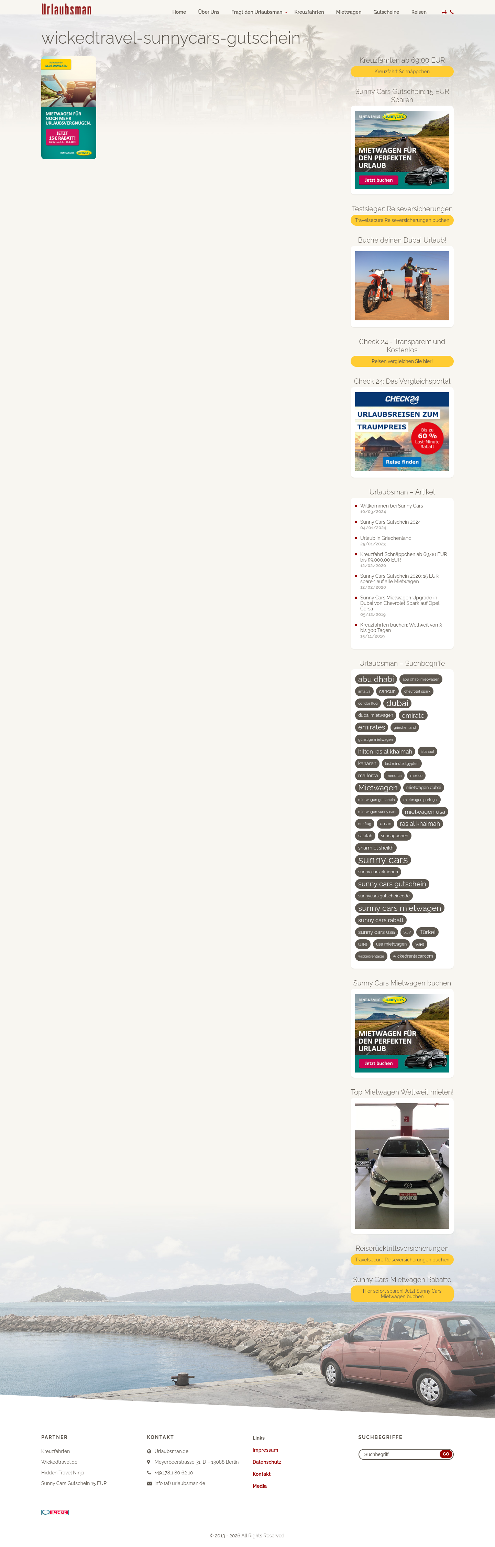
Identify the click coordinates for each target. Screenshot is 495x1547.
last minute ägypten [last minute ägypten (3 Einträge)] (402, 763)
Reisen (419, 12)
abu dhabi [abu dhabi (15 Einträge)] (376, 679)
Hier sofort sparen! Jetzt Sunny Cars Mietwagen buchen (402, 1293)
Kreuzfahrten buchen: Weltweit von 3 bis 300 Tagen (401, 627)
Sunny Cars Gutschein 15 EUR (74, 1483)
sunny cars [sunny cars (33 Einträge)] (383, 860)
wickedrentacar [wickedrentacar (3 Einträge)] (371, 956)
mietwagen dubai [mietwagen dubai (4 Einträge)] (423, 787)
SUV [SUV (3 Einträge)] (407, 932)
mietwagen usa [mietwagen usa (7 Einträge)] (425, 811)
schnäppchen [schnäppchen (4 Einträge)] (394, 835)
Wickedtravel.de (59, 1462)
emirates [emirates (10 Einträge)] (371, 727)
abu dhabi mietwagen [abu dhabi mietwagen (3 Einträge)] (421, 679)
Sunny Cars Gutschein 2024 (390, 522)
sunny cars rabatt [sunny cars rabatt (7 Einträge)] (381, 920)
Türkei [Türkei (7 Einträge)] (427, 932)
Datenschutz (267, 1462)
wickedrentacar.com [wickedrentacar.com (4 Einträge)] (413, 956)
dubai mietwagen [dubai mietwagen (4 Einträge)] (375, 715)
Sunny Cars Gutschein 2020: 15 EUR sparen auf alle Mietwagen (399, 578)
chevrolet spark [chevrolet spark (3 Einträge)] (417, 691)
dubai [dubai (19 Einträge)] (397, 703)
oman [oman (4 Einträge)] (385, 823)
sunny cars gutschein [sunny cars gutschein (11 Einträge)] (392, 884)
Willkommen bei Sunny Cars (391, 506)
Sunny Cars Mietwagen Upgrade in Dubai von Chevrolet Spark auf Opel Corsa (399, 603)
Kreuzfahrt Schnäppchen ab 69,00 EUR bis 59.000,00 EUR (403, 557)
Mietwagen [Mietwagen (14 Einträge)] (378, 787)
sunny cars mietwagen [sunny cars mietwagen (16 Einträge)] (399, 908)
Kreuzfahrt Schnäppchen (402, 71)
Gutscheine (386, 12)
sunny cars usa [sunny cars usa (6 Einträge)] (376, 932)
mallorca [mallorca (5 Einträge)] (368, 775)
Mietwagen (349, 12)
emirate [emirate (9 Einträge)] (413, 715)
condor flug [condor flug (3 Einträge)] (368, 703)
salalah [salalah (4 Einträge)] (365, 835)
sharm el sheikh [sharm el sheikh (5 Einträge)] (376, 848)
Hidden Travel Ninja (62, 1472)
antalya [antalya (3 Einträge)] (364, 691)
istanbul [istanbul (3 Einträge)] (427, 751)
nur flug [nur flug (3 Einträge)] (364, 824)
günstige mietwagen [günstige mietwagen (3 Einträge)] (375, 739)
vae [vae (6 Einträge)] (419, 944)
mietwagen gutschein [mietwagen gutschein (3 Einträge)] (376, 800)
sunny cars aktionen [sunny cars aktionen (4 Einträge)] (378, 871)
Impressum (265, 1450)
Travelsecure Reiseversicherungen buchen (402, 220)
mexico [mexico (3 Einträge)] (416, 776)
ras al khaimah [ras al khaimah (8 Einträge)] (420, 823)
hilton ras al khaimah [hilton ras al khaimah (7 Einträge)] (385, 751)
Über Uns (208, 12)
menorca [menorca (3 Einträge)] (394, 776)
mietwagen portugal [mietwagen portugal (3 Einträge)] (420, 800)
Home (179, 12)
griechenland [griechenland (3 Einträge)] (405, 727)
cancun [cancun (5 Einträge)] (387, 691)
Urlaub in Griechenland (385, 538)
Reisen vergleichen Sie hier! (402, 361)
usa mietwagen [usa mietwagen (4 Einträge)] (391, 944)
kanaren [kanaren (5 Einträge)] (367, 763)
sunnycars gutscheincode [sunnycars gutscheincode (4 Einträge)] (384, 895)
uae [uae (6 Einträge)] (362, 944)
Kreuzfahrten (309, 12)
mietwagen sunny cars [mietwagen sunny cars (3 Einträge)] (377, 812)
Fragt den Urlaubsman (256, 12)
